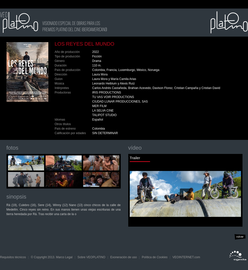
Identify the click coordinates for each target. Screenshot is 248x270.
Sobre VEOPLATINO (91, 257)
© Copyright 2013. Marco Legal (51, 257)
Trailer (135, 158)
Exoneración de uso (123, 257)
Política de (155, 257)
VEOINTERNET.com (186, 257)
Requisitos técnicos (13, 257)
